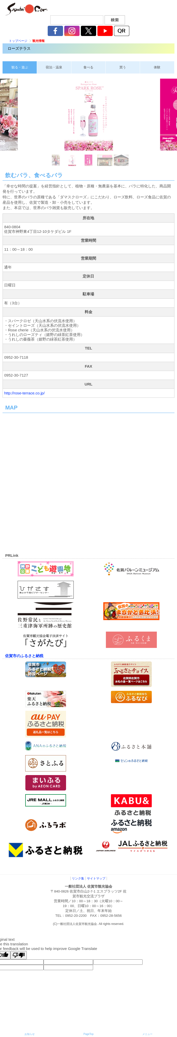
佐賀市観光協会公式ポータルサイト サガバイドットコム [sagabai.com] (25, 9)
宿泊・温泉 (54, 67)
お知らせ (29, 1034)
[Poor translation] (18, 955)
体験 (157, 67)
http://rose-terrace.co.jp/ (24, 393)
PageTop (88, 1034)
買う (122, 67)
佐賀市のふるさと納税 (24, 656)
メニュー (147, 1034)
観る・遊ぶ (19, 67)
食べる (88, 67)
